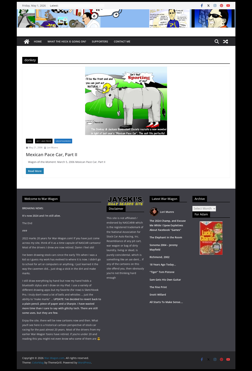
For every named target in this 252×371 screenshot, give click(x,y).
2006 (29, 141)
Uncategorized (63, 141)
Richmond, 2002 (159, 257)
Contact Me (122, 41)
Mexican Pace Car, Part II (51, 154)
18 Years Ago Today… (163, 264)
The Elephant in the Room (166, 237)
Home (38, 41)
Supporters (100, 41)
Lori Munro (52, 147)
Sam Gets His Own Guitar (165, 279)
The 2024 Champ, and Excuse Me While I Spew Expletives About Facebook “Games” (168, 225)
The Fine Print (158, 287)
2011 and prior (43, 141)
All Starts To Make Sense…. (166, 302)
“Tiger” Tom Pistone (162, 272)
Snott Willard (158, 294)
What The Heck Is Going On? (67, 41)
